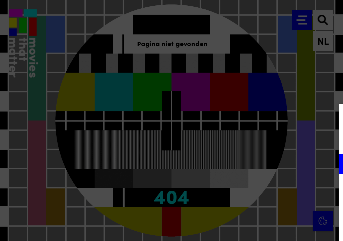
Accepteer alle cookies (286, 209)
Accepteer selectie (286, 228)
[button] (279, 163)
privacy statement (259, 142)
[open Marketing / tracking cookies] (332, 184)
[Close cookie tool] (332, 116)
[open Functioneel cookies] (332, 164)
